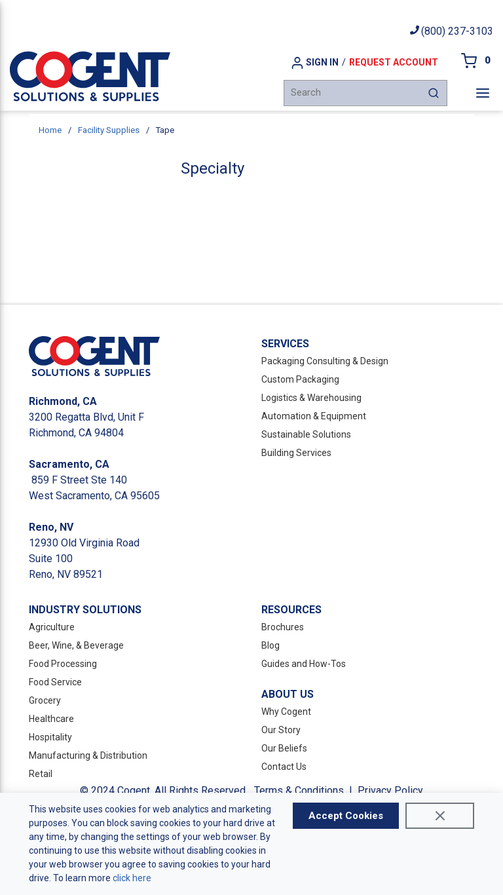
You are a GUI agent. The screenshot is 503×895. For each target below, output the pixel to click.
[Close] (439, 816)
